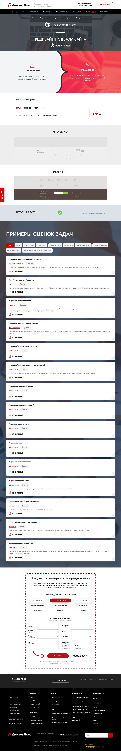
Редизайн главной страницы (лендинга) (25, 259)
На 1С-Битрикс (35, 701)
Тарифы (33, 697)
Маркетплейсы (77, 693)
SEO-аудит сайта (15, 710)
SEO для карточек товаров (81, 697)
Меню (2, 196)
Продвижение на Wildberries (81, 706)
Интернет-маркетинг (16, 719)
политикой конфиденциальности (60, 663)
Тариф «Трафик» (15, 701)
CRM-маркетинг (98, 693)
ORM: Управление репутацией (78, 719)
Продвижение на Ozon (80, 709)
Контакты (96, 723)
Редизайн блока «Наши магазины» (23, 346)
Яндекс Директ (56, 701)
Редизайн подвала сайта (19, 424)
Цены (95, 698)
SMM (53, 709)
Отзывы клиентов (99, 710)
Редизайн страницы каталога (21, 386)
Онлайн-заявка (104, 4)
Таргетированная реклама (60, 713)
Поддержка (34, 693)
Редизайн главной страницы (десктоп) (25, 323)
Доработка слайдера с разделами (23, 522)
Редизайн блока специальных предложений (27, 365)
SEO (10, 693)
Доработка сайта (36, 704)
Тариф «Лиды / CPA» (16, 704)
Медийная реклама (15, 724)
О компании (97, 703)
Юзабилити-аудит (36, 707)
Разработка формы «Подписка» (22, 280)
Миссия (95, 717)
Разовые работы (15, 713)
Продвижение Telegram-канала (59, 718)
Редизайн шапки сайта (18, 443)
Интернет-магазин (36, 720)
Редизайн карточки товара (20, 301)
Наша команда (97, 713)
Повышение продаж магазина (79, 702)
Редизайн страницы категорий (21, 405)
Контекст (54, 693)
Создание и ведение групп (60, 722)
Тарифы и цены (14, 697)
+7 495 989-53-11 (85, 3)
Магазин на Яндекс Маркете (81, 712)
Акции (95, 720)
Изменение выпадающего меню (22, 543)
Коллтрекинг (56, 704)
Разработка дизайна (37, 723)
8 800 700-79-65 (85, 6)
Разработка (34, 712)
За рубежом (13, 707)
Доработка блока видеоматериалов (24, 502)
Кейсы (95, 707)
